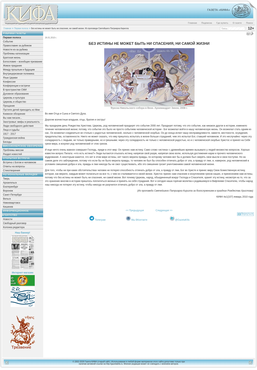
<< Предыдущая (135, 210)
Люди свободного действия (18, 125)
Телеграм (100, 219)
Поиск (249, 23)
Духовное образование (16, 93)
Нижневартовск (11, 202)
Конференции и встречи (16, 85)
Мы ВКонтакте (139, 219)
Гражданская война (14, 138)
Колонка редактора (13, 227)
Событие (8, 41)
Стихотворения (11, 170)
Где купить (222, 23)
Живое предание (12, 65)
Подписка (206, 23)
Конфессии (9, 81)
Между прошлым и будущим (19, 69)
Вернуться (247, 213)
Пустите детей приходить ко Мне (21, 109)
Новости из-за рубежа (15, 49)
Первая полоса (21, 28)
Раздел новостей (12, 154)
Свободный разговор (14, 223)
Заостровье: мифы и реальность (21, 121)
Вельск (7, 198)
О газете (237, 23)
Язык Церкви (10, 77)
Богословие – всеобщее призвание (22, 61)
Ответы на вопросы (14, 166)
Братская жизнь (11, 57)
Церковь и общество (14, 101)
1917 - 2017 (9, 134)
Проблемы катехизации (16, 53)
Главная (192, 23)
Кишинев (8, 206)
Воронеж (8, 190)
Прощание (9, 105)
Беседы (7, 142)
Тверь (6, 178)
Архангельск (10, 182)
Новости (7, 219)
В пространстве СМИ (15, 89)
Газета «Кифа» (218, 9)
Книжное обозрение (14, 113)
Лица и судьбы (11, 129)
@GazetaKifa (182, 219)
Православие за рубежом (17, 45)
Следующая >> (164, 210)
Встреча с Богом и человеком (19, 162)
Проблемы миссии (13, 150)
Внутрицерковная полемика (18, 73)
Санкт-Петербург (12, 194)
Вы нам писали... (12, 117)
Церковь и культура (14, 97)
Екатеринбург (10, 186)
